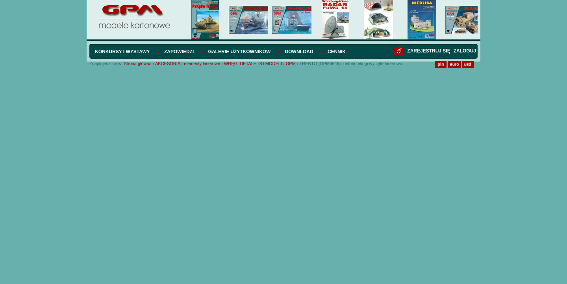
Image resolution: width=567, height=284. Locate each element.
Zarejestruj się (428, 51)
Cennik (337, 51)
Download (299, 51)
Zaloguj (465, 51)
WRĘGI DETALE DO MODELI (253, 63)
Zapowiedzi (179, 51)
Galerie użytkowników (239, 51)
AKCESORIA (167, 63)
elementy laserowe (202, 63)
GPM (291, 63)
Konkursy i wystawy (122, 51)
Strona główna (137, 63)
